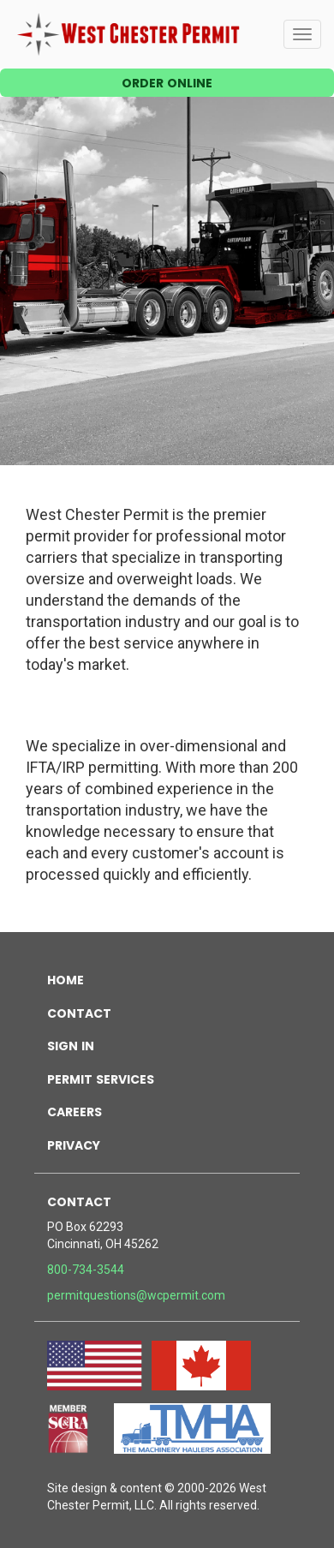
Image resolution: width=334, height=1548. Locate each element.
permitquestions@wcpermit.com (136, 1295)
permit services (100, 1078)
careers (74, 1110)
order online (167, 81)
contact (79, 1012)
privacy (73, 1144)
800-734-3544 (85, 1269)
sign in (70, 1044)
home (65, 978)
